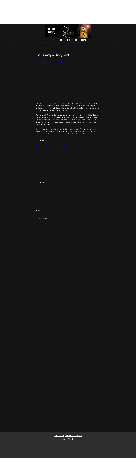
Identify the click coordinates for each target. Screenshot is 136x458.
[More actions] (99, 51)
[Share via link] (45, 190)
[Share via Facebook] (37, 190)
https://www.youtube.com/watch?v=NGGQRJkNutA (51, 146)
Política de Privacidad (67, 439)
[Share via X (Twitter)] (41, 190)
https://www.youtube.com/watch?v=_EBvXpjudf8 (51, 62)
